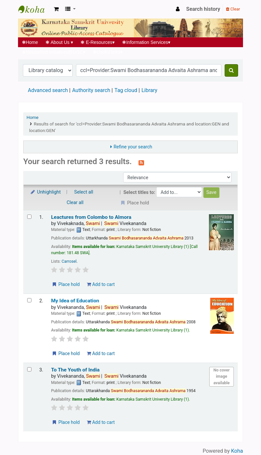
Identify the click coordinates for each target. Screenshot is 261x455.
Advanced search (48, 90)
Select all (83, 192)
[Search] (231, 70)
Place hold (65, 284)
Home (30, 42)
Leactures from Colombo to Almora (91, 217)
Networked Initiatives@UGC (53, 52)
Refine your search (133, 147)
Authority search (91, 90)
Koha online (34, 9)
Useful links (107, 52)
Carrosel (69, 261)
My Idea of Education (75, 301)
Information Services (146, 42)
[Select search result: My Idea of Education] (29, 300)
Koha (237, 451)
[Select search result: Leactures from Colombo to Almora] (29, 217)
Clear (233, 9)
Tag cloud (125, 90)
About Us (59, 42)
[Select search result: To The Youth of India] (29, 369)
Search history (203, 9)
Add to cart (101, 284)
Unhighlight (45, 192)
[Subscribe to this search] (141, 162)
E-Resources (98, 42)
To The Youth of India (75, 370)
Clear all (75, 202)
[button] (56, 9)
